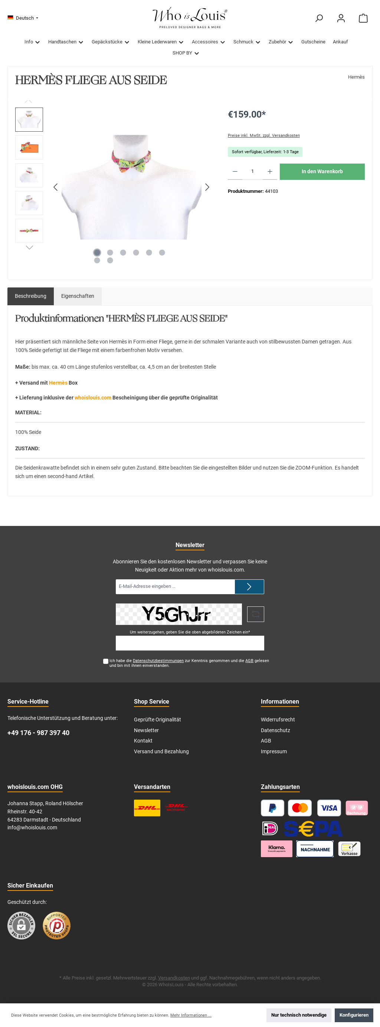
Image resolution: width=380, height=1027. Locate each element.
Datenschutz (275, 730)
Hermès (356, 77)
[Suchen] (318, 18)
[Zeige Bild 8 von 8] (110, 260)
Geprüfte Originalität (157, 720)
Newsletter (146, 730)
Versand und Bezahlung (161, 751)
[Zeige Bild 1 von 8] (97, 253)
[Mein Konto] (341, 18)
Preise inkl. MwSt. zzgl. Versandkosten (264, 135)
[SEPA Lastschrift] (313, 828)
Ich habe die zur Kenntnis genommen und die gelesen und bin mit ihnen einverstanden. (189, 663)
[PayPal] (273, 808)
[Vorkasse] (349, 848)
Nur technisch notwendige (299, 1015)
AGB (249, 660)
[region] (114, 187)
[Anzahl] (252, 172)
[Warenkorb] (363, 18)
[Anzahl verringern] (235, 172)
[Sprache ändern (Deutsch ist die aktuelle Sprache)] (22, 18)
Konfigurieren (354, 1015)
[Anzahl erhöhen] (270, 172)
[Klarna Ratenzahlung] (277, 848)
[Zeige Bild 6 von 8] (162, 253)
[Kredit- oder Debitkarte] (314, 808)
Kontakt (143, 741)
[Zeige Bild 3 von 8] (123, 253)
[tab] (30, 296)
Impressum (274, 751)
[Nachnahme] (315, 848)
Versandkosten (174, 978)
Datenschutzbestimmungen (158, 660)
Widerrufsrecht (278, 720)
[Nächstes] (207, 187)
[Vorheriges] (56, 187)
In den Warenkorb (322, 171)
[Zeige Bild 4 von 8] (136, 253)
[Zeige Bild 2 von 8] (110, 253)
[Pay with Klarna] (357, 808)
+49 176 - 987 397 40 (38, 733)
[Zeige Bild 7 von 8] (97, 260)
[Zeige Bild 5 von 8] (149, 253)
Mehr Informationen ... (191, 1015)
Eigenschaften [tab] (77, 296)
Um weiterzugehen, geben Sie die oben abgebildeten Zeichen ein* (190, 632)
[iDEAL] (270, 828)
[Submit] (249, 586)
